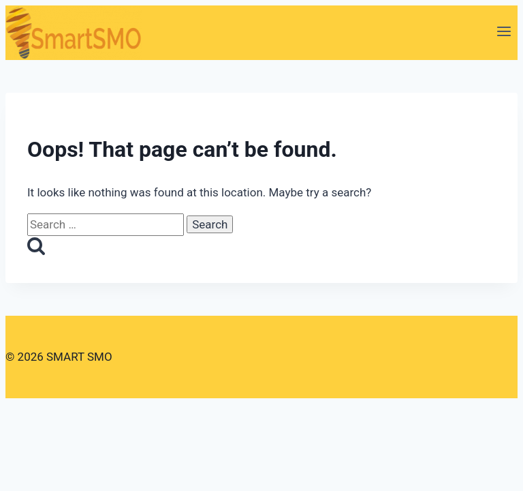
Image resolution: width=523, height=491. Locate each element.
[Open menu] (504, 32)
